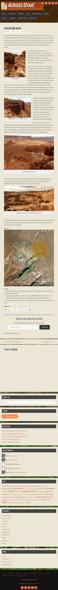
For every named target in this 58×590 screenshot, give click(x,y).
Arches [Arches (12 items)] (6, 486)
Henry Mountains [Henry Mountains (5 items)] (40, 491)
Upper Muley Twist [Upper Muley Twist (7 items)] (36, 500)
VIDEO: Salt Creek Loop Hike (10, 439)
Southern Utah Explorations (13, 341)
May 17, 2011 (15, 31)
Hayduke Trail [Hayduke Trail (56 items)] (29, 491)
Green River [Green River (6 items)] (5, 491)
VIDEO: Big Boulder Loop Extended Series (14, 431)
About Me (14, 456)
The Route (10, 573)
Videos (4, 543)
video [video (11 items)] (9, 503)
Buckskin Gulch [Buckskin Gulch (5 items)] (42, 486)
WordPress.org (6, 565)
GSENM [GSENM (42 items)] (11, 491)
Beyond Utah (6, 518)
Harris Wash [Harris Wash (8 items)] (18, 492)
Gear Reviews (6, 529)
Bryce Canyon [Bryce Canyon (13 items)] (34, 486)
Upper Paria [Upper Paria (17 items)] (46, 500)
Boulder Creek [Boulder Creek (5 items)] (26, 486)
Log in (4, 556)
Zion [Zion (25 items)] (28, 502)
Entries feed (5, 559)
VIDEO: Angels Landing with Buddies (13, 433)
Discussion (5, 524)
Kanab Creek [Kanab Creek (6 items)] (10, 494)
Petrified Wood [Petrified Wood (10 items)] (10, 497)
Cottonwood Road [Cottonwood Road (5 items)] (27, 489)
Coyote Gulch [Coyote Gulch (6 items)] (35, 489)
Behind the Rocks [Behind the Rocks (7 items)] (19, 486)
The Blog (18, 573)
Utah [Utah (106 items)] (4, 502)
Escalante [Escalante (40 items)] (50, 488)
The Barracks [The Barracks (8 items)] (17, 500)
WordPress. (35, 583)
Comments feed (7, 562)
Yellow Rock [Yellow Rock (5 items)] (24, 502)
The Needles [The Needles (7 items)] (29, 500)
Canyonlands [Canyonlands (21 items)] (7, 489)
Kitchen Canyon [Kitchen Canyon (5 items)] (17, 494)
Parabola (28, 583)
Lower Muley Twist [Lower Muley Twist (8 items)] (31, 494)
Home (3, 573)
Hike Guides (5, 535)
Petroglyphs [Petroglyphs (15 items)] (19, 497)
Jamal (8, 31)
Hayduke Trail (6, 532)
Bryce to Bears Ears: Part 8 (19, 472)
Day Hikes (5, 521)
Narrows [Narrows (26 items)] (49, 494)
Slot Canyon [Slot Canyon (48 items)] (42, 496)
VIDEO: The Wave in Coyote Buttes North (14, 436)
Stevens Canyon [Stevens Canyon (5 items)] (10, 500)
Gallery (4, 527)
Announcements (7, 515)
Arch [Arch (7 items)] (3, 486)
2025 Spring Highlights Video (10, 442)
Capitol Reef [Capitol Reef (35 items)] (17, 488)
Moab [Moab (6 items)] (44, 494)
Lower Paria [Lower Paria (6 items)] (40, 494)
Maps (3, 538)
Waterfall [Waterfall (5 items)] (13, 502)
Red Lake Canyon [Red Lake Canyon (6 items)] (27, 497)
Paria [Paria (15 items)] (3, 497)
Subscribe (45, 327)
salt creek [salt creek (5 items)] (34, 497)
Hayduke (4, 575)
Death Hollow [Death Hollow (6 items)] (42, 489)
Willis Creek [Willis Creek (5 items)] (18, 502)
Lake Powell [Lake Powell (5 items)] (23, 494)
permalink (17, 333)
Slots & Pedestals (48, 341)
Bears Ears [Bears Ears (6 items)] (12, 486)
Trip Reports (25, 31)
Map (24, 573)
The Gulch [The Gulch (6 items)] (23, 500)
